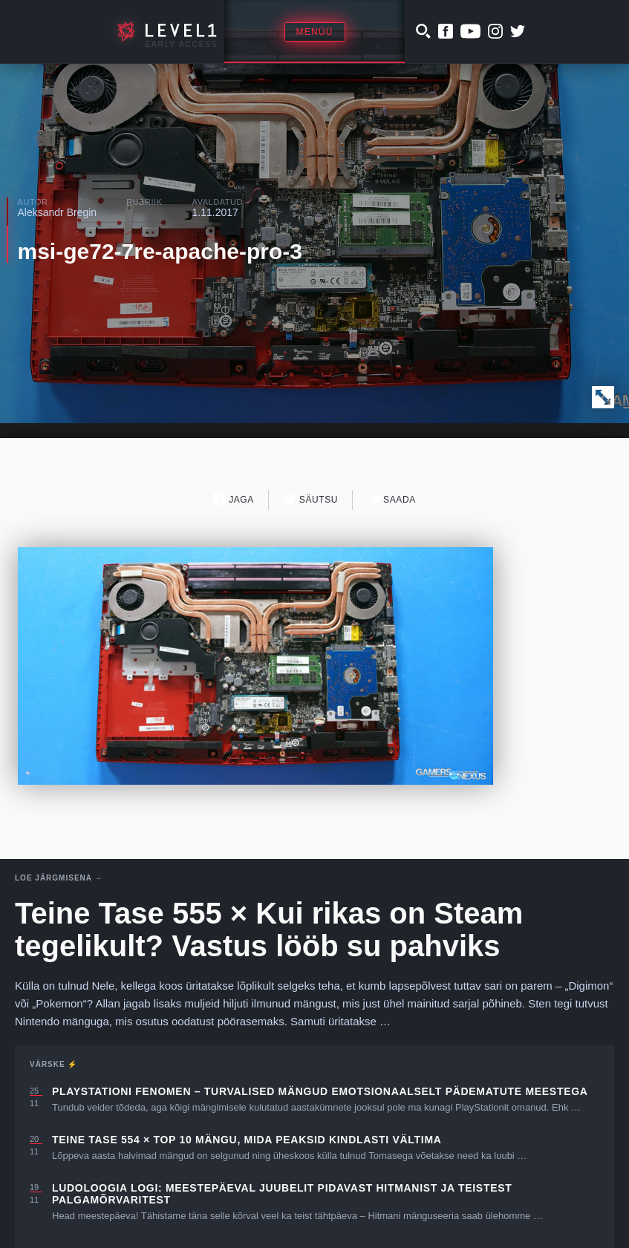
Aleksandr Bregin (57, 212)
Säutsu (311, 499)
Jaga (233, 499)
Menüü (314, 32)
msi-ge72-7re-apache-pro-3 (160, 251)
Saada (392, 499)
